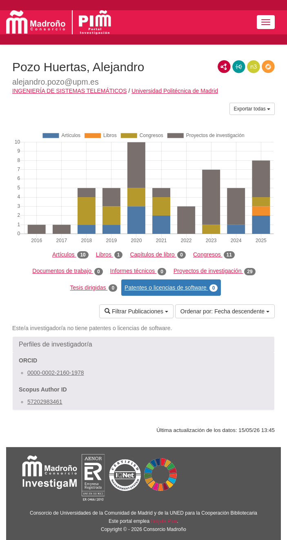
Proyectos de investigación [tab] (215, 271)
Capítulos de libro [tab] (158, 255)
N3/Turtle (253, 66)
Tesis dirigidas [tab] (94, 288)
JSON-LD (238, 66)
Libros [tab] (109, 255)
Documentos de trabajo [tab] (67, 271)
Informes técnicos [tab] (138, 271)
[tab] (143, 344)
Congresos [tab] (214, 255)
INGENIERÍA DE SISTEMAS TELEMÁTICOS (69, 91)
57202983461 (44, 401)
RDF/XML (224, 66)
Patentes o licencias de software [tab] (171, 288)
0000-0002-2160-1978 (55, 372)
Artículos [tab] (70, 255)
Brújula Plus (164, 521)
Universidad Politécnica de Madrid (174, 91)
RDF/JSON (268, 66)
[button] (143, 344)
